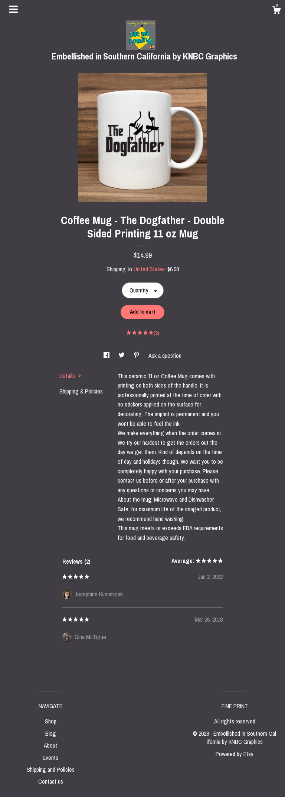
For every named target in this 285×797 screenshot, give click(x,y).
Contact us (50, 781)
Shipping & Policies (81, 391)
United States (149, 269)
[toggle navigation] (13, 9)
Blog (50, 733)
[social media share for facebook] (107, 355)
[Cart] (276, 11)
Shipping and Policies (51, 769)
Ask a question (164, 355)
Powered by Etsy (234, 754)
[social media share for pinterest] (137, 355)
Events (50, 758)
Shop (50, 721)
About (50, 745)
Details (70, 376)
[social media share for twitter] (122, 355)
